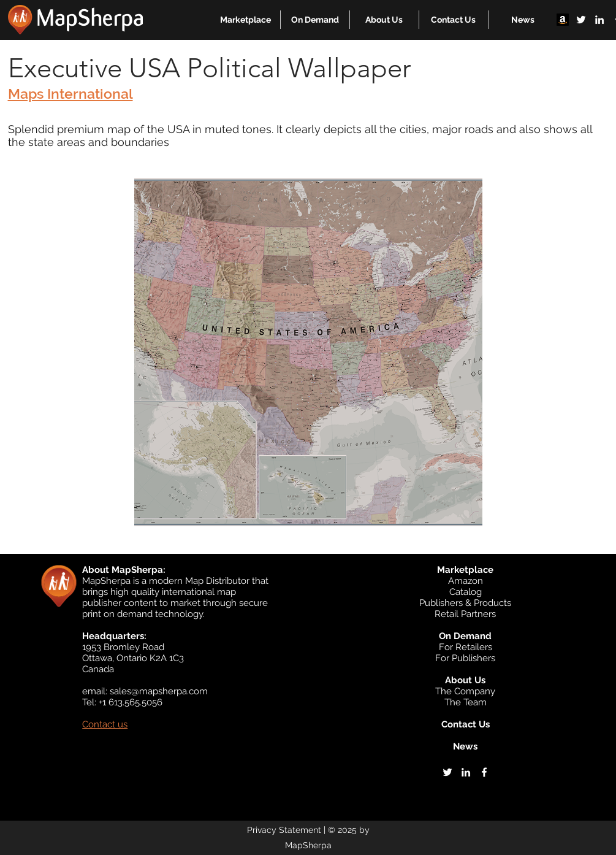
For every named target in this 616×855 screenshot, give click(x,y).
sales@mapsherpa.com (159, 691)
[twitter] (581, 19)
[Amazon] (563, 19)
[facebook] (484, 772)
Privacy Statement (284, 830)
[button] (245, 19)
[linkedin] (599, 19)
